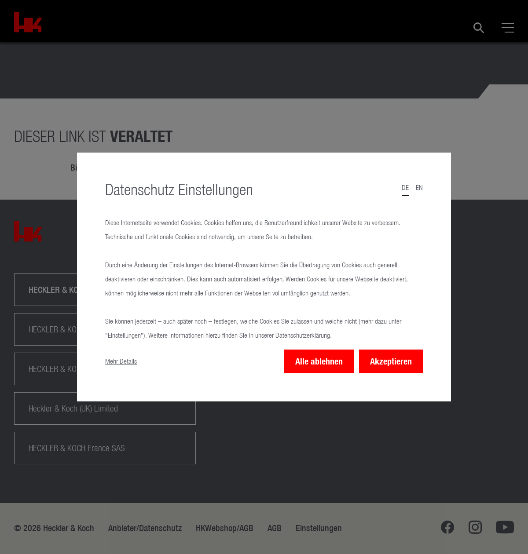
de (405, 187)
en (419, 187)
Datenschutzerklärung (302, 335)
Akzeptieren (391, 361)
